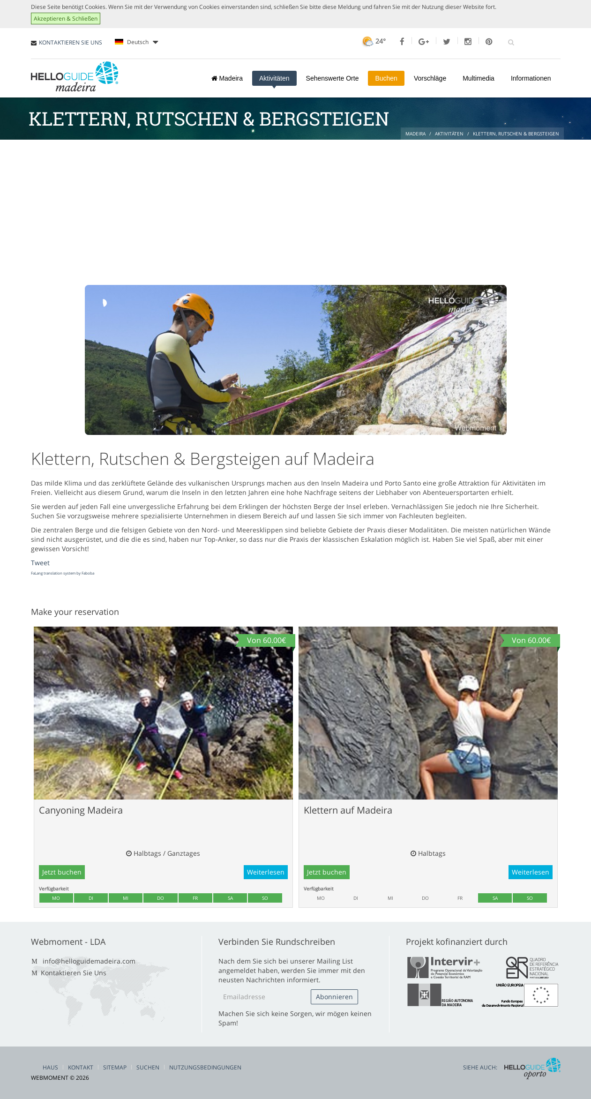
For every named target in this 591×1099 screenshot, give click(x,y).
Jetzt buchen (62, 871)
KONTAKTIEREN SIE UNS (70, 42)
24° (373, 41)
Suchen (147, 1067)
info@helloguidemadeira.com (89, 961)
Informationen (531, 78)
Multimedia (478, 78)
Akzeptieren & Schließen (65, 18)
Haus (50, 1067)
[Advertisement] (296, 210)
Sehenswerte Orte (332, 78)
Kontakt (80, 1067)
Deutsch (136, 42)
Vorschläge (430, 78)
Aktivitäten (274, 78)
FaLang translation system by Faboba (62, 573)
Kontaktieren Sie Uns (73, 972)
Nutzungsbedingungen (205, 1067)
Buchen (386, 78)
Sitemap (115, 1067)
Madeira (227, 78)
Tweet (40, 562)
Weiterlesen (265, 871)
